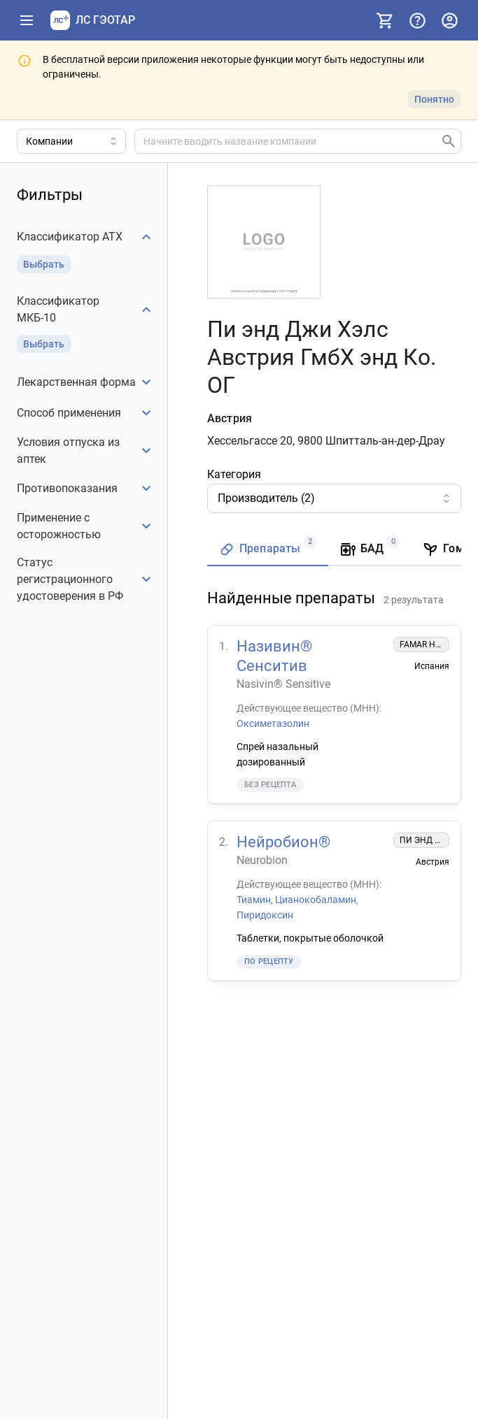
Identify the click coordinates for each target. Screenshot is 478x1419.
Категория (234, 474)
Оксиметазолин (273, 722)
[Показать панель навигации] (26, 20)
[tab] (267, 549)
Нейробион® (283, 842)
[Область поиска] (71, 141)
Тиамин (254, 899)
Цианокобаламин (315, 899)
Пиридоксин (265, 914)
